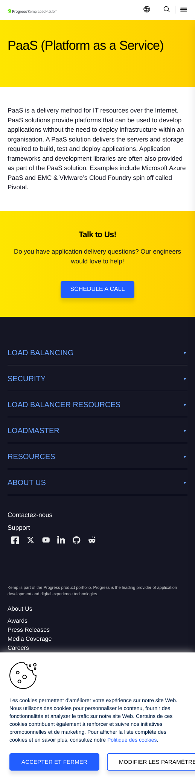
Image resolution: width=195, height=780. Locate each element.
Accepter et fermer (54, 762)
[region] (97, 716)
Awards (17, 621)
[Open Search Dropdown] (165, 10)
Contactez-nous (30, 514)
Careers (18, 648)
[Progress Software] (35, 570)
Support (19, 527)
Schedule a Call (97, 289)
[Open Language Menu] (146, 10)
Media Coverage (30, 639)
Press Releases (29, 630)
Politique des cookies (132, 740)
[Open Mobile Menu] (183, 10)
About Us (20, 609)
